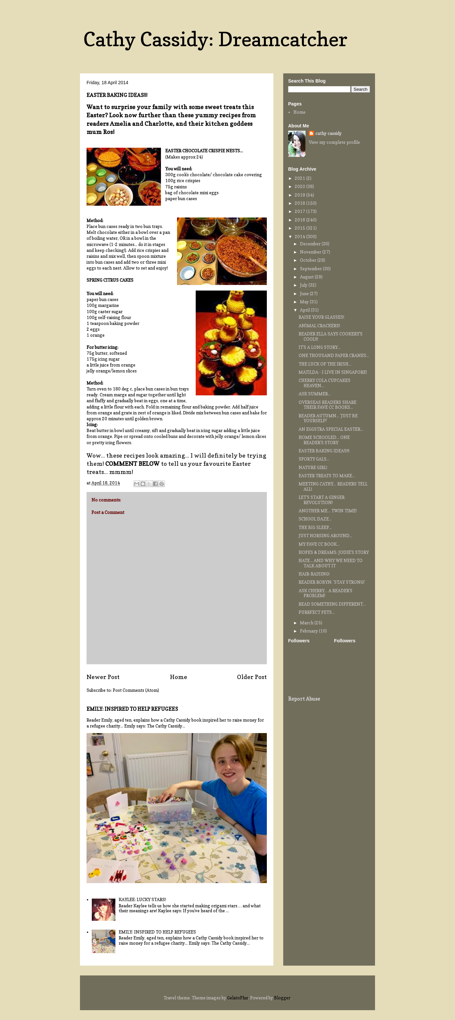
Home (178, 676)
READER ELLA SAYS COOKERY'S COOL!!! (331, 336)
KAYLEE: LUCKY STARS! (142, 899)
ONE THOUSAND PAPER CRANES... (334, 355)
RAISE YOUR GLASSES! (321, 317)
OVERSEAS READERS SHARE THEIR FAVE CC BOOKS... (327, 405)
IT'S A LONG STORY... (320, 347)
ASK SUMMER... (315, 393)
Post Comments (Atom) (136, 690)
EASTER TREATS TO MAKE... (327, 475)
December (311, 243)
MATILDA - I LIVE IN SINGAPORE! (333, 372)
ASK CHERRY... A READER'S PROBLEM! (325, 593)
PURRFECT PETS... (317, 612)
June (305, 293)
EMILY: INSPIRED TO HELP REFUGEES (132, 709)
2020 (300, 186)
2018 (300, 203)
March (307, 622)
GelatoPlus (237, 997)
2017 (300, 211)
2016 (300, 219)
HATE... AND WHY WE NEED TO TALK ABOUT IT (331, 563)
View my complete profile (334, 142)
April (305, 309)
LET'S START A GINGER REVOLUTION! (322, 500)
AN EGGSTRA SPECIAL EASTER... (331, 429)
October (308, 260)
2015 (300, 228)
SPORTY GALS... (314, 459)
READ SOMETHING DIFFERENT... (332, 604)
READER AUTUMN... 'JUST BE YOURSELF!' (328, 418)
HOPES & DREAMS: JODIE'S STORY (334, 552)
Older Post (252, 676)
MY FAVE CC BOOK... (319, 544)
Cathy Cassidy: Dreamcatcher (215, 39)
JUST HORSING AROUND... (325, 535)
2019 (300, 195)
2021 (300, 178)
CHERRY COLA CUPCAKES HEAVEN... (324, 383)
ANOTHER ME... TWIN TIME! (328, 510)
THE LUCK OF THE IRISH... (325, 364)
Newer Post (103, 676)
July (304, 285)
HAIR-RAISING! (314, 573)
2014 (300, 236)
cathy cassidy (328, 133)
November (311, 252)
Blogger (282, 997)
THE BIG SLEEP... (315, 527)
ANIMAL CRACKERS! (319, 325)
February (309, 630)
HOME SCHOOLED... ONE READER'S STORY (324, 440)
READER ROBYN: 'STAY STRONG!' (332, 582)
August (307, 276)
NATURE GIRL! (313, 467)
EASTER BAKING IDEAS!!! (324, 450)
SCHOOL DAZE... (315, 518)
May (305, 301)
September (311, 268)
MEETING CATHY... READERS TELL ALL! (333, 486)
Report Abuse (304, 699)
